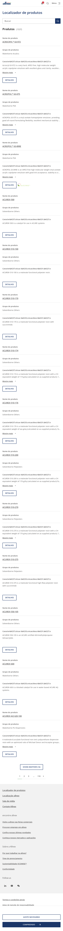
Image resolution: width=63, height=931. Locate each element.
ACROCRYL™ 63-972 (11, 42)
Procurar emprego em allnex (14, 827)
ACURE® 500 (8, 199)
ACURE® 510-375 (10, 559)
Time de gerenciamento (12, 858)
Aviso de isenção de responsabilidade (18, 905)
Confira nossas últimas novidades (16, 832)
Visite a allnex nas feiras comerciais (17, 822)
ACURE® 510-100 (10, 249)
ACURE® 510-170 (10, 298)
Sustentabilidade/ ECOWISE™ (14, 864)
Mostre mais (9, 72)
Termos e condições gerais (13, 900)
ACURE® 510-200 (10, 455)
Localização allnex (10, 795)
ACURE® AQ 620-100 (12, 716)
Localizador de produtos (13, 790)
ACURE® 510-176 (10, 402)
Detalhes (9, 80)
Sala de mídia (8, 801)
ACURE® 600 (8, 664)
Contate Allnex (9, 806)
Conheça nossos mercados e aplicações (19, 838)
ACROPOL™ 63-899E (11, 146)
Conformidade (8, 869)
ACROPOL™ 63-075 (11, 94)
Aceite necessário (31, 917)
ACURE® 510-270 (10, 507)
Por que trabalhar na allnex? (14, 853)
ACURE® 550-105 (10, 611)
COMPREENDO (32, 924)
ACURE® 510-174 (10, 350)
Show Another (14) (31, 767)
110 (38, 776)
